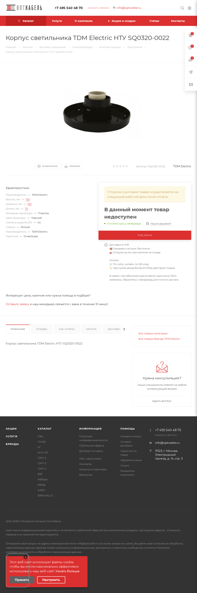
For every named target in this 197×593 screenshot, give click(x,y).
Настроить (51, 580)
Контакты (85, 463)
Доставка (114, 329)
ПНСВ (42, 441)
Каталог (45, 428)
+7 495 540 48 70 (69, 8)
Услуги (12, 436)
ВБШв (42, 484)
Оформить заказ (131, 460)
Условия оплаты (130, 436)
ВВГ (40, 473)
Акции (11, 428)
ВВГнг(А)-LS (45, 495)
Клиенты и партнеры (93, 469)
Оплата (91, 329)
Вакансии (85, 474)
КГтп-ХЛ (43, 452)
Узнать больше (67, 571)
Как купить (67, 329)
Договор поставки (91, 450)
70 (26, 208)
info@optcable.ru (129, 8)
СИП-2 (42, 457)
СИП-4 (42, 468)
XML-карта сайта (90, 458)
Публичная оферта (91, 445)
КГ (39, 447)
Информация (90, 428)
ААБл (41, 490)
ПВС (40, 436)
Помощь (127, 428)
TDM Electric (182, 166)
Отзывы (41, 329)
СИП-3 (42, 463)
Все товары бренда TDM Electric (159, 338)
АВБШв (43, 479)
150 (28, 199)
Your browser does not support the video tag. (17, 570)
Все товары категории (153, 333)
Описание (18, 329)
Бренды (12, 444)
